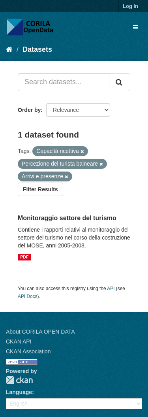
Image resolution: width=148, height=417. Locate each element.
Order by (29, 110)
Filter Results (40, 189)
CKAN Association (28, 351)
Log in (130, 6)
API (110, 288)
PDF (24, 257)
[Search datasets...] (63, 82)
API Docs (27, 296)
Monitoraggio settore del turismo (67, 218)
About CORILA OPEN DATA (40, 331)
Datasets (37, 49)
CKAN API (19, 341)
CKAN (19, 380)
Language (19, 392)
